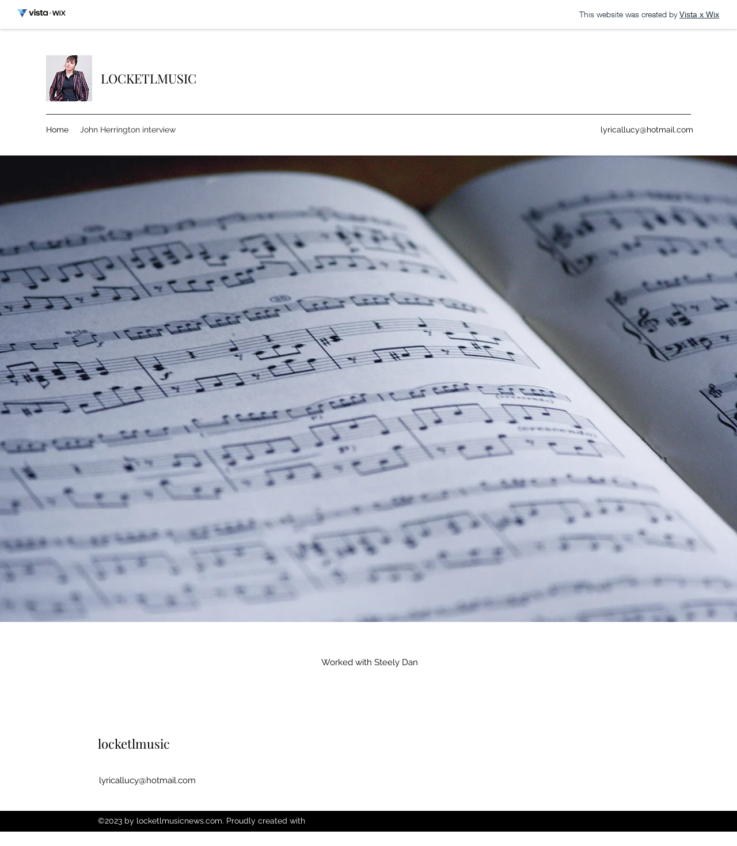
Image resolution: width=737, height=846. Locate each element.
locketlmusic (134, 743)
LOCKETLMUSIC (148, 78)
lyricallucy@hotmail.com (647, 129)
